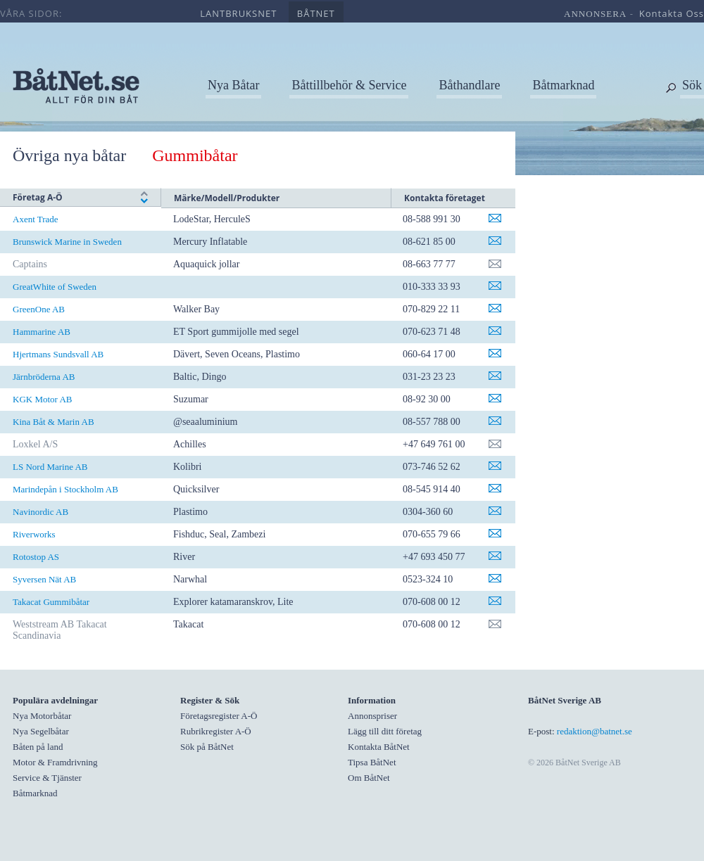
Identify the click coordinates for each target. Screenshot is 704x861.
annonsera (595, 13)
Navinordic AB (40, 511)
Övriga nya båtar (69, 155)
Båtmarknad (563, 85)
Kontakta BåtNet (379, 746)
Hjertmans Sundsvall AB (58, 354)
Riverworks (34, 534)
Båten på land (38, 746)
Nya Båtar (233, 85)
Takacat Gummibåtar (51, 602)
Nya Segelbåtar (41, 731)
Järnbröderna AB (44, 376)
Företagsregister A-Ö (218, 715)
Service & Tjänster (47, 777)
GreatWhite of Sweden (54, 286)
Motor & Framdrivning (55, 762)
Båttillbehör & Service (348, 85)
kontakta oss (671, 13)
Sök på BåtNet (207, 746)
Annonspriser (372, 715)
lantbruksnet (238, 13)
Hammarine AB (41, 331)
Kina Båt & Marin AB (53, 421)
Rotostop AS (36, 556)
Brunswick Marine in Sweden (67, 241)
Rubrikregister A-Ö (215, 731)
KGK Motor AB (43, 399)
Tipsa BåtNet (372, 762)
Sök (692, 85)
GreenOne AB (39, 309)
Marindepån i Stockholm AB (65, 489)
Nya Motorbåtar (42, 715)
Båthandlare (469, 85)
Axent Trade (35, 219)
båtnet (316, 13)
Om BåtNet (369, 777)
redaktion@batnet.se (594, 731)
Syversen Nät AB (44, 579)
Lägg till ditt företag (385, 731)
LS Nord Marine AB (50, 466)
